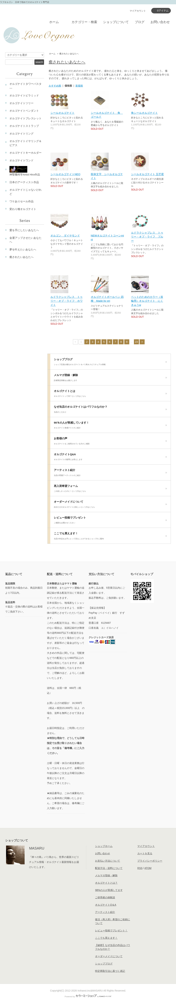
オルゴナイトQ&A (110, 458)
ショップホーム (104, 846)
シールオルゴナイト (62, 112)
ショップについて (116, 22)
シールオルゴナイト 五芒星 (147, 174)
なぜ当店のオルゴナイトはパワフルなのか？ (110, 410)
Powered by (88, 996)
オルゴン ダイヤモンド (65, 235)
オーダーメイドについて (110, 505)
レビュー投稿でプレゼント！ (111, 930)
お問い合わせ (160, 22)
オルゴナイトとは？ (106, 882)
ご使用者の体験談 (105, 897)
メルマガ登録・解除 (110, 378)
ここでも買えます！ (110, 537)
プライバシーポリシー (149, 860)
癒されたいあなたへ (69, 53)
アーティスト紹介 (110, 473)
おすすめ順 (55, 85)
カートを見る (144, 853)
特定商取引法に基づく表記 (110, 971)
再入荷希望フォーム (110, 489)
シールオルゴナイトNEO (65, 174)
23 (136, 341)
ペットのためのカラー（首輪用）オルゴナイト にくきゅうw (147, 300)
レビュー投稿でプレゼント (110, 521)
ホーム (54, 22)
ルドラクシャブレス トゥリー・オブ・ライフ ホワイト (66, 300)
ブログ (139, 22)
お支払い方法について (107, 860)
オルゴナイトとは (110, 394)
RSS (139, 868)
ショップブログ (110, 363)
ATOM (147, 868)
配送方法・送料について (109, 868)
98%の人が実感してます (109, 890)
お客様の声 (110, 442)
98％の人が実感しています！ (110, 426)
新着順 (79, 85)
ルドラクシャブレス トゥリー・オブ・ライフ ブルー (147, 236)
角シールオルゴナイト (144, 112)
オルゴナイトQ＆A (105, 904)
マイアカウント (138, 10)
